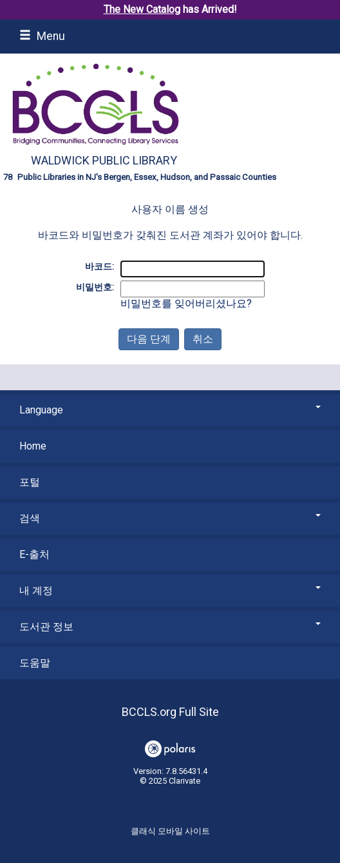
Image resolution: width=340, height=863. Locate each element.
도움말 (34, 663)
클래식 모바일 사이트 (170, 831)
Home (32, 446)
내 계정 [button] (170, 590)
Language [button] (170, 410)
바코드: (99, 266)
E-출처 (34, 554)
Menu (42, 36)
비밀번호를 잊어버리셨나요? (186, 303)
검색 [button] (170, 518)
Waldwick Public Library (104, 160)
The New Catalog (142, 9)
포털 (29, 482)
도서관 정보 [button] (170, 626)
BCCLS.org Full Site (170, 712)
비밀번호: (95, 287)
